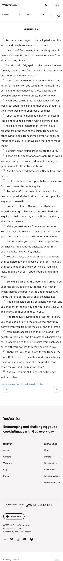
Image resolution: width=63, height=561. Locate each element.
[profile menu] (55, 5)
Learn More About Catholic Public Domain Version (21, 384)
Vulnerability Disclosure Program (17, 532)
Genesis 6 (12, 14)
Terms (20, 528)
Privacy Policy (9, 528)
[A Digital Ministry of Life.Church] (31, 503)
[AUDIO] (50, 15)
